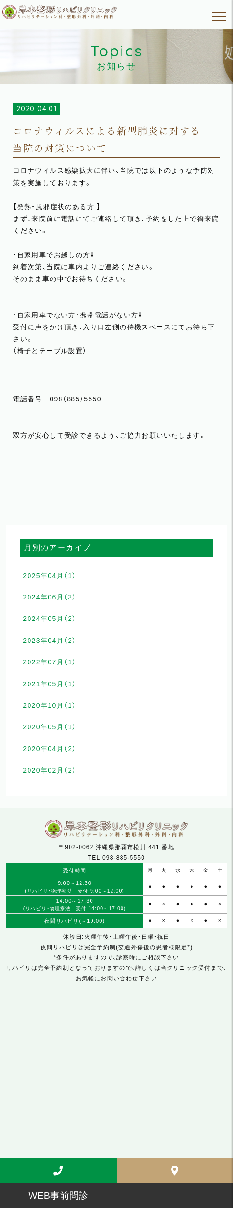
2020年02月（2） (49, 770)
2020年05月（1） (49, 727)
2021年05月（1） (49, 684)
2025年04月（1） (49, 575)
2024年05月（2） (49, 618)
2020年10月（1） (49, 705)
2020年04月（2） (49, 749)
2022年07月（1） (49, 662)
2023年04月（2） (49, 640)
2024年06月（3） (49, 597)
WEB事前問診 (58, 1195)
